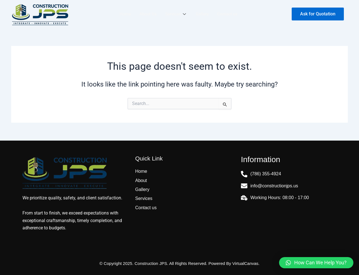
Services (176, 14)
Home (125, 14)
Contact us (227, 14)
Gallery (202, 14)
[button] (316, 262)
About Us (148, 14)
